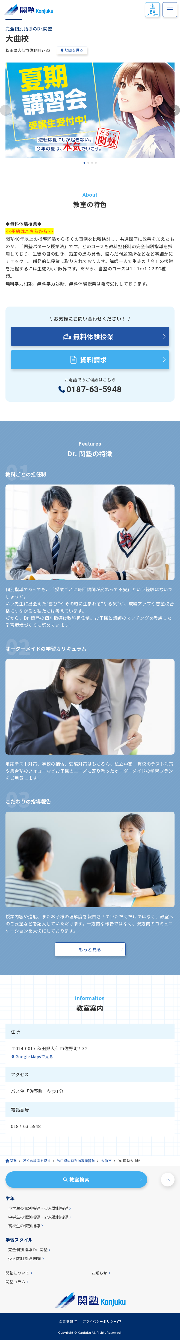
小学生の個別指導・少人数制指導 (38, 1208)
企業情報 (66, 1321)
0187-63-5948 (94, 389)
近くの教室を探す (37, 1160)
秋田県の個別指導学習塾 (76, 1160)
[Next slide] (174, 110)
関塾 (13, 1160)
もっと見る (90, 949)
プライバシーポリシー (99, 1321)
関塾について (17, 1273)
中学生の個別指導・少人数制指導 (38, 1217)
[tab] (84, 163)
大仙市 (106, 1160)
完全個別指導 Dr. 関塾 (28, 1249)
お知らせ (100, 1273)
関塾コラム (15, 1281)
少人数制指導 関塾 (24, 1258)
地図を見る (71, 50)
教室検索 (76, 1179)
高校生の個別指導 (24, 1225)
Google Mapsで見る (34, 1056)
